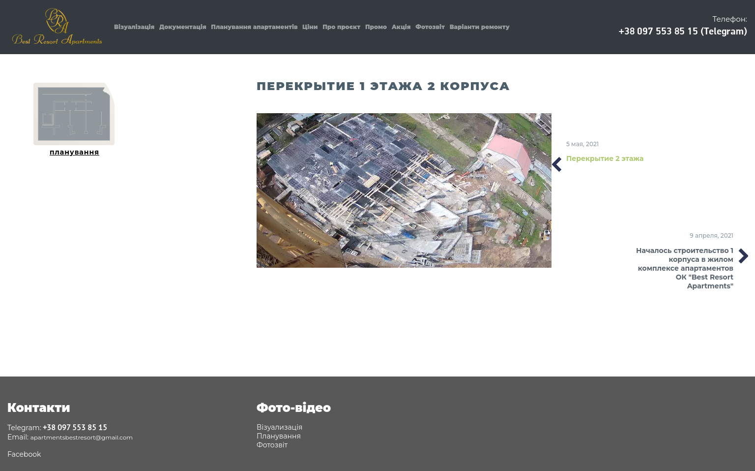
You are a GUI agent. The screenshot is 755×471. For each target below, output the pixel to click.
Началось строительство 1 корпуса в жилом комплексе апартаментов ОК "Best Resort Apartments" (684, 268)
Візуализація (279, 427)
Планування (279, 436)
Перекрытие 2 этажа (604, 158)
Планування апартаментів (254, 27)
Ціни (310, 27)
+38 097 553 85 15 (75, 427)
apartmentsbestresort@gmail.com (81, 437)
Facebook (24, 454)
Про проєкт (341, 27)
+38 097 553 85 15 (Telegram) (683, 31)
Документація (182, 27)
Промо (376, 27)
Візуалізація (134, 27)
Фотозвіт (430, 27)
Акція (401, 27)
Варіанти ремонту (480, 27)
